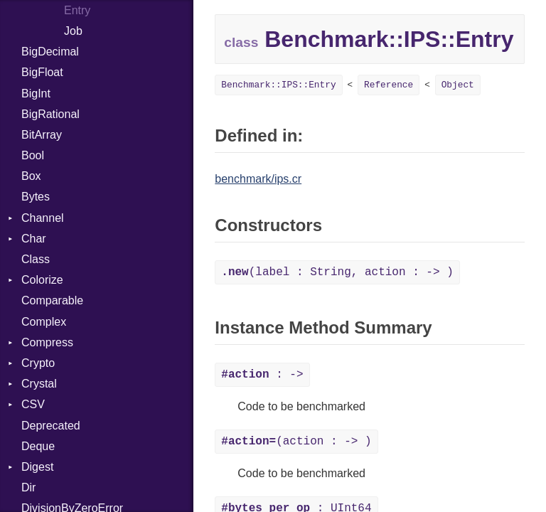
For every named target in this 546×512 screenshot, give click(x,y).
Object (457, 85)
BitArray (41, 135)
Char (33, 239)
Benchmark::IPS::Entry (278, 85)
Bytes (35, 197)
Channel (42, 218)
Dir (28, 487)
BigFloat (42, 72)
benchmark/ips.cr (258, 179)
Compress (47, 342)
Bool (32, 155)
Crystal (39, 384)
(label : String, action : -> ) (337, 272)
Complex (43, 322)
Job (73, 31)
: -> (262, 374)
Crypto (38, 363)
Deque (38, 446)
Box (31, 176)
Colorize (42, 280)
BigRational (50, 114)
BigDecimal (50, 52)
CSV (33, 404)
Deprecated (50, 426)
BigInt (35, 93)
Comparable (52, 300)
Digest (37, 467)
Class (35, 259)
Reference (388, 85)
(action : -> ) (296, 441)
